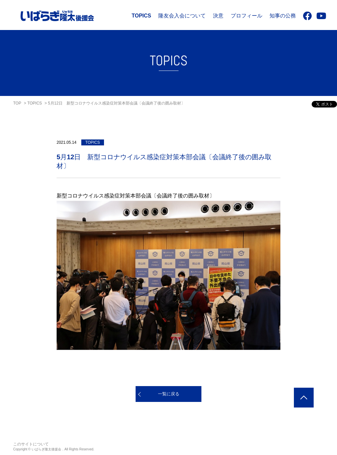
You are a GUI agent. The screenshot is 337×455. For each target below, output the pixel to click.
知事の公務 (283, 15)
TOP (17, 103)
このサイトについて (31, 444)
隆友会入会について (182, 15)
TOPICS (141, 15)
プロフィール (246, 15)
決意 (218, 15)
